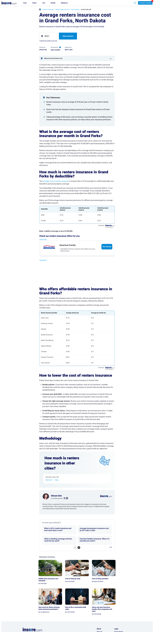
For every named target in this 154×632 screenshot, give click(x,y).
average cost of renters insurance (56, 181)
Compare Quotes (145, 3)
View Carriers (67, 36)
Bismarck (49, 480)
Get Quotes (107, 247)
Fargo (57, 480)
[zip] (48, 36)
